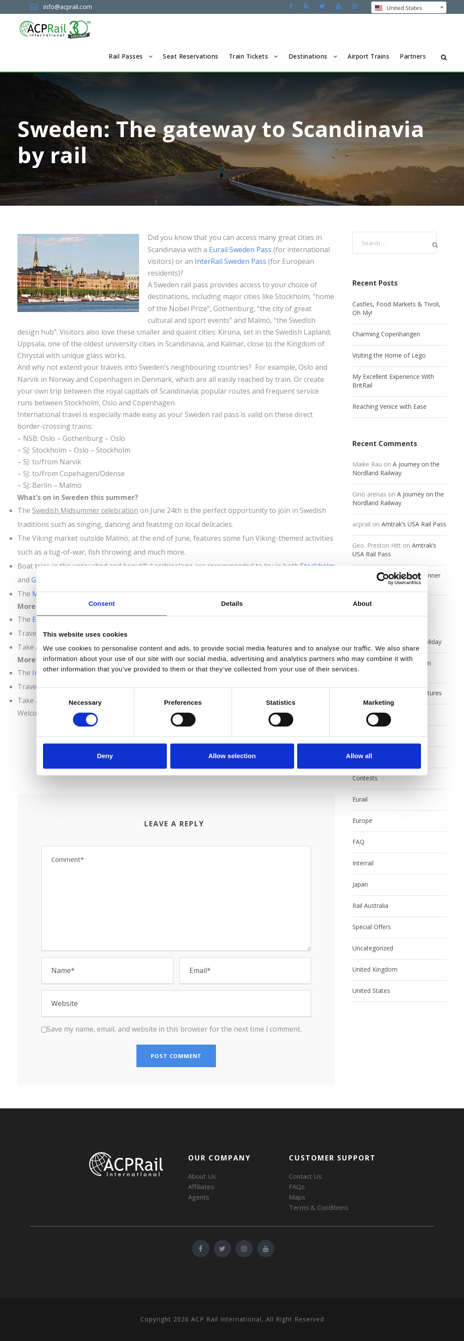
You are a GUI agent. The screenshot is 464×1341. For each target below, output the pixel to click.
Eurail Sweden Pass (240, 249)
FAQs (297, 1186)
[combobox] (409, 7)
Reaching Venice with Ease (389, 406)
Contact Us (305, 1176)
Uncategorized (372, 948)
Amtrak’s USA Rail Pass (413, 524)
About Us (202, 1176)
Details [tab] (232, 603)
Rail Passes (126, 56)
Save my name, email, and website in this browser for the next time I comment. (174, 1029)
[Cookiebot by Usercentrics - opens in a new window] (383, 578)
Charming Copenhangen (386, 334)
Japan (360, 884)
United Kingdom (375, 969)
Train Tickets (248, 56)
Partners (413, 56)
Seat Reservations (191, 56)
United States (371, 990)
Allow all (359, 755)
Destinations (308, 56)
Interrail (363, 863)
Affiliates (201, 1186)
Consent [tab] (102, 603)
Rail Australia (370, 905)
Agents (198, 1197)
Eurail (360, 799)
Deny (105, 755)
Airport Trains (368, 56)
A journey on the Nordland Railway (396, 468)
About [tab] (362, 603)
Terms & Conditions (318, 1207)
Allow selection (231, 755)
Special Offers (371, 927)
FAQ (358, 842)
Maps (297, 1197)
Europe (362, 820)
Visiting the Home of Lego (389, 355)
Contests (365, 778)
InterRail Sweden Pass (230, 261)
